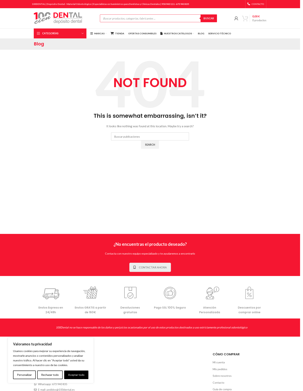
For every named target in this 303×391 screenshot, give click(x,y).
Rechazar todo (50, 374)
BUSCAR (208, 18)
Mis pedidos (220, 369)
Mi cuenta (219, 362)
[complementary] (51, 360)
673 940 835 (182, 4)
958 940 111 (168, 4)
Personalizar (24, 374)
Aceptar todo (76, 374)
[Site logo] (58, 18)
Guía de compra (222, 389)
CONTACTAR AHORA (150, 267)
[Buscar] (150, 136)
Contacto (218, 382)
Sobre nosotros (222, 375)
